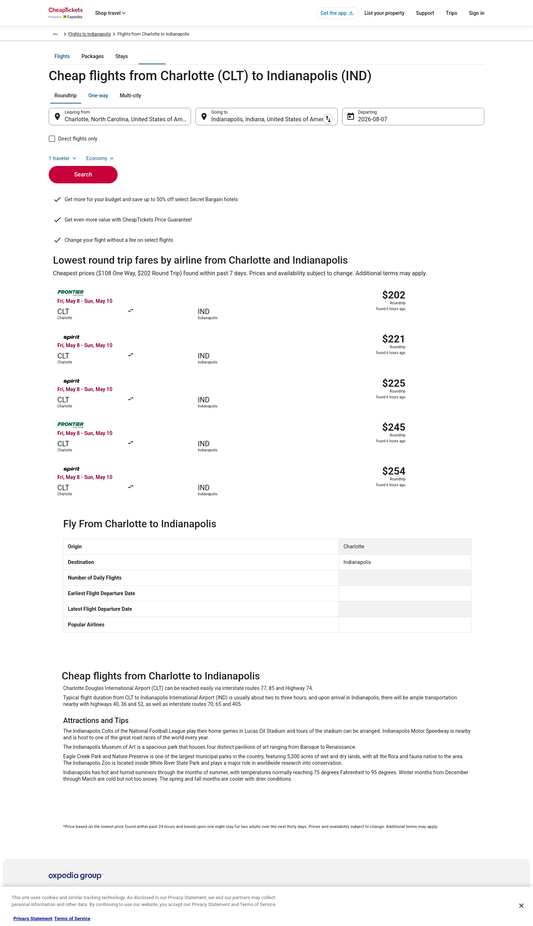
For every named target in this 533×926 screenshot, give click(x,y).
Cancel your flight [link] (403, 816)
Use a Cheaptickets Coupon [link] (413, 839)
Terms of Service (72, 918)
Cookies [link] (281, 805)
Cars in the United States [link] (185, 805)
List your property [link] (65, 816)
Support (425, 13)
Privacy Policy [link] (287, 793)
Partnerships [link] (61, 828)
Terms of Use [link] (287, 816)
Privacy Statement (32, 918)
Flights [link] (98, 35)
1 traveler (423, 100)
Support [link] (394, 793)
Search (83, 167)
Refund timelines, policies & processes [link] (423, 828)
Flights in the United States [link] (187, 816)
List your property (384, 13)
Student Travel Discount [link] (184, 863)
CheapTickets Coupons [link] (183, 851)
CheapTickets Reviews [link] (183, 839)
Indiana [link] (173, 35)
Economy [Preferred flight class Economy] (461, 100)
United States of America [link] (135, 35)
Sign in (476, 13)
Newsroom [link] (59, 839)
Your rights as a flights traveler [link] (415, 851)
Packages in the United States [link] (190, 828)
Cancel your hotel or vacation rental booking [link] (428, 805)
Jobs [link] (53, 805)
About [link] (54, 793)
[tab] (237, 61)
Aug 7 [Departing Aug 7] (365, 124)
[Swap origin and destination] (195, 122)
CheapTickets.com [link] (67, 35)
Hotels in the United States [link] (187, 793)
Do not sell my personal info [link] (300, 839)
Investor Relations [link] (66, 851)
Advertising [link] (59, 863)
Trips (451, 13)
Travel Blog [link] (172, 874)
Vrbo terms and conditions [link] (299, 828)
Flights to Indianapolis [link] (208, 35)
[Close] (521, 906)
